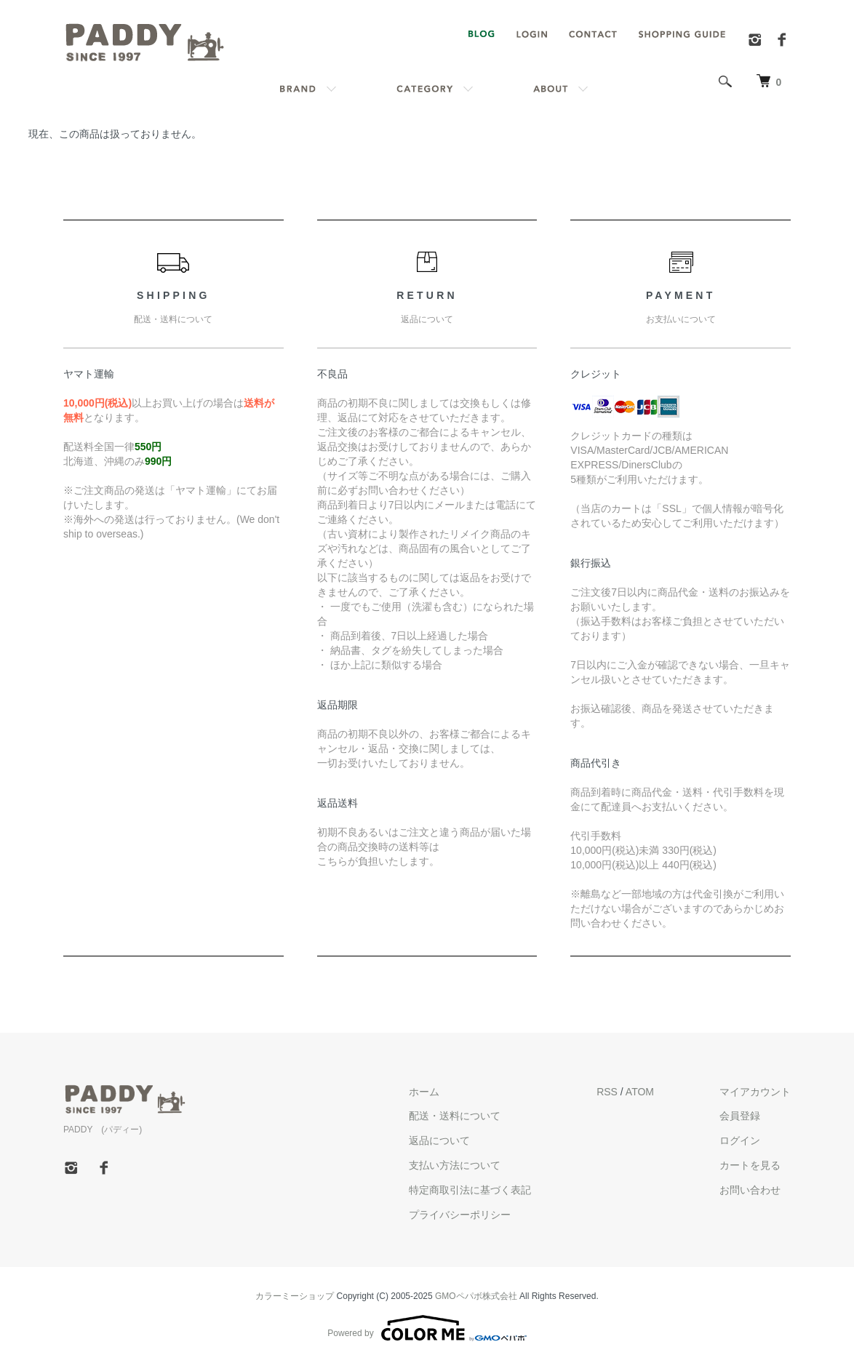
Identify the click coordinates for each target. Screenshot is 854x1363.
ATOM (640, 1092)
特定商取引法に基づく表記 (470, 1190)
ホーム (424, 1092)
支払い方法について (454, 1165)
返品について (439, 1140)
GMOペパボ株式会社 (476, 1296)
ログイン (739, 1140)
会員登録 (739, 1116)
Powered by (426, 1328)
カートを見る (750, 1165)
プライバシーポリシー (460, 1214)
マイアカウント (755, 1092)
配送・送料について (454, 1116)
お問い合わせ (750, 1190)
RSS (607, 1092)
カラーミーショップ (294, 1296)
